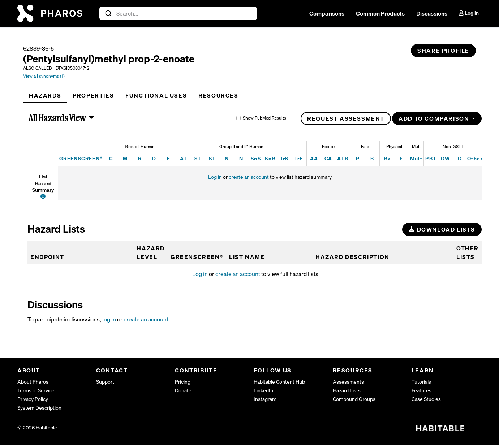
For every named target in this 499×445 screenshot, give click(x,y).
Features (421, 390)
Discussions (431, 13)
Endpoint (47, 257)
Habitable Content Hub (279, 381)
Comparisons (326, 13)
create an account (249, 176)
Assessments (348, 381)
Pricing (182, 381)
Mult (416, 158)
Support (105, 381)
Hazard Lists (347, 390)
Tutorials (421, 381)
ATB (342, 158)
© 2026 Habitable (37, 427)
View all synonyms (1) (44, 76)
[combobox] (178, 13)
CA (328, 158)
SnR (270, 158)
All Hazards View (57, 118)
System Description (39, 407)
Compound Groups (354, 399)
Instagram (265, 399)
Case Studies (426, 399)
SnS (256, 158)
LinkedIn (263, 390)
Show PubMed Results (264, 118)
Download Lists (442, 229)
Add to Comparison (435, 118)
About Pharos (32, 381)
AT (184, 158)
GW (445, 158)
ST (198, 158)
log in (109, 319)
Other (475, 158)
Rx (387, 158)
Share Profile (443, 51)
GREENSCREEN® (81, 158)
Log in (215, 176)
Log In (469, 12)
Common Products (380, 13)
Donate (183, 390)
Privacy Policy (32, 399)
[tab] (45, 95)
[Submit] (107, 13)
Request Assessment (345, 118)
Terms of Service (36, 390)
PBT (430, 158)
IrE (299, 158)
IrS (284, 158)
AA (314, 158)
